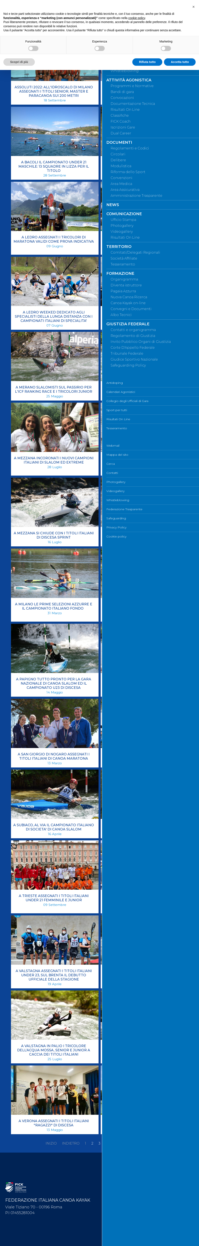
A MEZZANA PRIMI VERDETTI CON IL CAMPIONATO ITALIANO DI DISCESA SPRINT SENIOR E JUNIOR (143, 462)
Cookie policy (115, 1235)
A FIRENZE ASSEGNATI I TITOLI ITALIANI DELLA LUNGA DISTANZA (143, 164)
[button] (193, 6)
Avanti (134, 1143)
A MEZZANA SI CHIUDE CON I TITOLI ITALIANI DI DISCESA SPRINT (54, 535)
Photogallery (114, 1193)
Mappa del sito (116, 1172)
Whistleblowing (116, 1207)
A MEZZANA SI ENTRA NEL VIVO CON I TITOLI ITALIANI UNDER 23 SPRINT (143, 535)
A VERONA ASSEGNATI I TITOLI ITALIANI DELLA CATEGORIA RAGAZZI (143, 1123)
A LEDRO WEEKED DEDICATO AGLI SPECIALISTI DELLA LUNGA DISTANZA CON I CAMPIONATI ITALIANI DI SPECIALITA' (53, 316)
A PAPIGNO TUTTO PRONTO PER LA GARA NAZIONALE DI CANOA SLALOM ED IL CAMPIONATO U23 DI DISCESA (53, 683)
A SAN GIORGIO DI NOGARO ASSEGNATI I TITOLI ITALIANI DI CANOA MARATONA (53, 756)
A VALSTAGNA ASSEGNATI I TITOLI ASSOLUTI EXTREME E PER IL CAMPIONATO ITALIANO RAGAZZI (143, 900)
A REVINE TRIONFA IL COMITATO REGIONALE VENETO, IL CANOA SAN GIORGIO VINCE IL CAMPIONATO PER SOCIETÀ (143, 683)
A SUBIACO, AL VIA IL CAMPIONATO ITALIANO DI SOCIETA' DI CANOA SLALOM (53, 827)
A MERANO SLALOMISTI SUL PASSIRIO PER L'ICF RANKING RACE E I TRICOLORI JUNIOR (53, 389)
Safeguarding (115, 1221)
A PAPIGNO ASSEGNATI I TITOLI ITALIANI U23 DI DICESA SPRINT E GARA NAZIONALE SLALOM (143, 608)
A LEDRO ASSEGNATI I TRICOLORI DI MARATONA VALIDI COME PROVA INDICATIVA (54, 239)
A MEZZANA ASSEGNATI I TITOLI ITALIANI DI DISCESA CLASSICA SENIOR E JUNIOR (143, 389)
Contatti (110, 1186)
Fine (149, 1143)
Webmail (111, 1165)
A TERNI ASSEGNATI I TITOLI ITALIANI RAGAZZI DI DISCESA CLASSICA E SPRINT (143, 827)
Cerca (109, 1179)
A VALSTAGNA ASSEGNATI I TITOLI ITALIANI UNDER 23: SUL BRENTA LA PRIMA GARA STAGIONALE (143, 975)
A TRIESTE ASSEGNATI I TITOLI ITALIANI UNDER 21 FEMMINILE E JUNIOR (54, 898)
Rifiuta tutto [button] (147, 62)
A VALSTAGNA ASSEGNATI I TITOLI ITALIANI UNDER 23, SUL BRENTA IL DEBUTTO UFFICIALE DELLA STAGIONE (54, 975)
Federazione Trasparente (123, 1214)
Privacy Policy (115, 1228)
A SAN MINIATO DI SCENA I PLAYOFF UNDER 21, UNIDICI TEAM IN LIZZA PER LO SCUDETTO (143, 756)
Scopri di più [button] (19, 62)
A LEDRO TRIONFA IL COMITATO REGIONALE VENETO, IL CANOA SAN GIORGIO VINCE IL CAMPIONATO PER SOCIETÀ (143, 241)
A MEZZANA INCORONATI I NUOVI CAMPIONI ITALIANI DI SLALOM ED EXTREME (53, 460)
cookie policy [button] (136, 18)
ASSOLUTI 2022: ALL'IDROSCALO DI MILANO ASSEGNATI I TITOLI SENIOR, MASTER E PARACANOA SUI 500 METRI (143, 91)
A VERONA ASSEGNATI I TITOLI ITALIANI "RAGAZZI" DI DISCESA (54, 1123)
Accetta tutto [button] (180, 62)
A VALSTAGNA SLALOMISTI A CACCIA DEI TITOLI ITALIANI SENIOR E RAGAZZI (143, 1048)
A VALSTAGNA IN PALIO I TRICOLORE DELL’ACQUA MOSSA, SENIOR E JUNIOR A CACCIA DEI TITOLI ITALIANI (53, 1050)
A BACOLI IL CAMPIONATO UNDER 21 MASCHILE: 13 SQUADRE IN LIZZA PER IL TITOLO (53, 166)
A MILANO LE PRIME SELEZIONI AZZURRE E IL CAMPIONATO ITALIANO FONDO (53, 606)
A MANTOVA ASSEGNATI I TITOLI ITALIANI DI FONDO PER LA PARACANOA (143, 314)
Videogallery (114, 1200)
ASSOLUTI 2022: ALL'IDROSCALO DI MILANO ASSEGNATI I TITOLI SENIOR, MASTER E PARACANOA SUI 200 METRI (54, 91)
